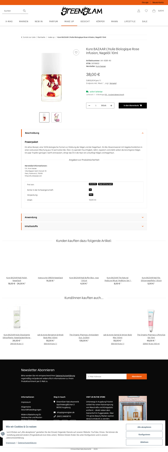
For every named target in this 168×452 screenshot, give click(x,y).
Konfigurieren (143, 435)
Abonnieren (137, 376)
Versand (112, 83)
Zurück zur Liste (29, 37)
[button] (139, 11)
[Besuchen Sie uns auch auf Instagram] (73, 422)
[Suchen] (11, 11)
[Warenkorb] (158, 11)
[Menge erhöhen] (111, 105)
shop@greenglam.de (66, 412)
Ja (90, 190)
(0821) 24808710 (64, 416)
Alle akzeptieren (143, 428)
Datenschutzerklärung (28, 444)
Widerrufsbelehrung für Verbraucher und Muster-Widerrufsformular (32, 417)
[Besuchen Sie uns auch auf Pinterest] (64, 422)
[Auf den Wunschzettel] (76, 52)
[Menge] (95, 105)
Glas (91, 195)
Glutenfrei (93, 184)
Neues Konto (158, 2)
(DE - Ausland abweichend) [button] (114, 94)
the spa (145, 2)
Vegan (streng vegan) (105, 184)
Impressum (12, 444)
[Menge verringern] (89, 105)
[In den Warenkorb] (23, 45)
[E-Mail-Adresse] (106, 376)
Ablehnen (143, 442)
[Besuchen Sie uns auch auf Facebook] (56, 422)
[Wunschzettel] (146, 11)
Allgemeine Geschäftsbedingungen (31, 408)
